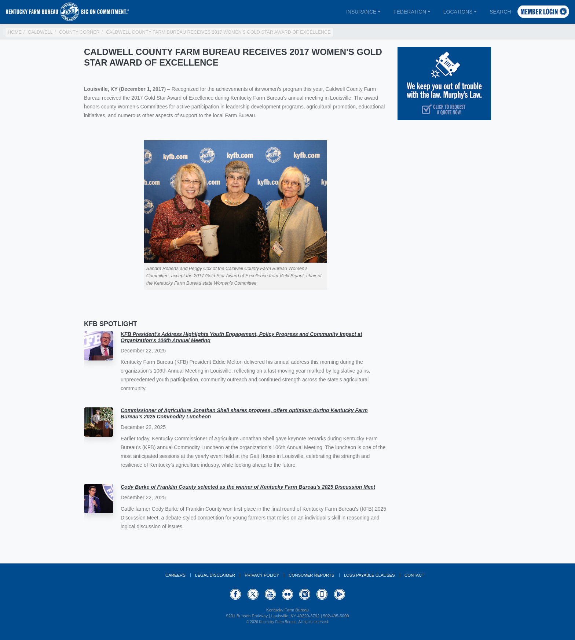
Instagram (304, 594)
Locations (458, 12)
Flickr (287, 594)
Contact (414, 575)
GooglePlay (339, 594)
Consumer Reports (311, 575)
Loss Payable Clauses (369, 575)
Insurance (361, 12)
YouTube (270, 594)
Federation (409, 12)
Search (500, 12)
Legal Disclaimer (215, 575)
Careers (175, 575)
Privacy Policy (262, 575)
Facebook (235, 594)
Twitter (253, 594)
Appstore (321, 594)
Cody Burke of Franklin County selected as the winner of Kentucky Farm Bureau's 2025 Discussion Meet (248, 487)
